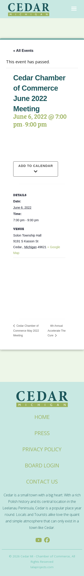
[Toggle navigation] (74, 9)
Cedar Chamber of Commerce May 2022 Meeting (26, 330)
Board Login (42, 465)
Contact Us (42, 481)
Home (42, 417)
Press (42, 433)
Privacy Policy (42, 449)
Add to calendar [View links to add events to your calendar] (35, 166)
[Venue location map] (39, 285)
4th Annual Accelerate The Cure (56, 330)
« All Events (23, 51)
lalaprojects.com (42, 567)
